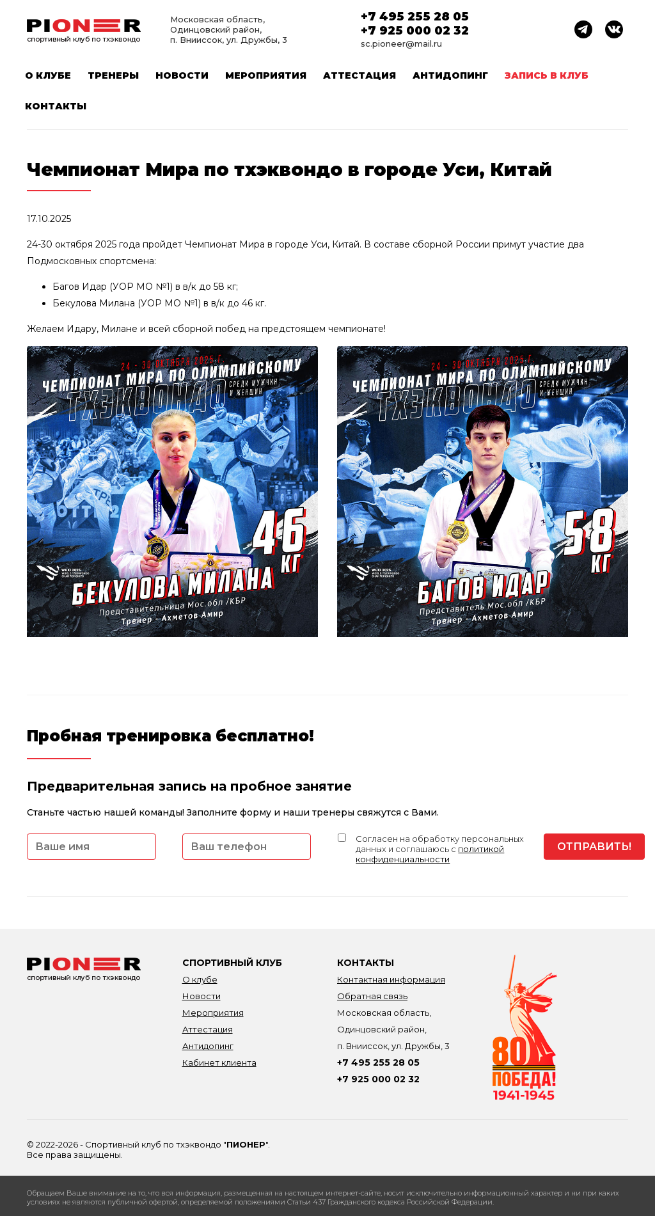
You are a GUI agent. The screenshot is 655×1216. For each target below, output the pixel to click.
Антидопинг (450, 75)
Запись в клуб (546, 75)
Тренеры (113, 75)
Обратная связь (372, 996)
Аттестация (359, 75)
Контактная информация (391, 979)
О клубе (48, 75)
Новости (182, 75)
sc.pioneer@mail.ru (401, 43)
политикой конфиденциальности (430, 854)
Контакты (55, 106)
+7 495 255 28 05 (415, 17)
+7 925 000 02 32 (415, 31)
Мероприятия (265, 75)
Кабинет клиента (219, 1062)
